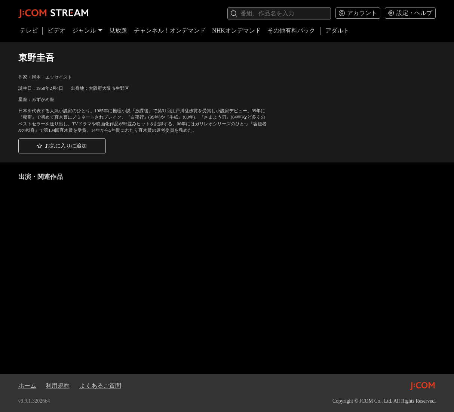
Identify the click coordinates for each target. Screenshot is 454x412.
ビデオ (56, 30)
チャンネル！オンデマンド (170, 30)
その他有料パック (291, 30)
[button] (62, 145)
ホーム (27, 385)
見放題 (118, 30)
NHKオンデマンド (236, 30)
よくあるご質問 (100, 385)
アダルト (337, 30)
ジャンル (87, 30)
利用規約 (58, 385)
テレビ (29, 30)
